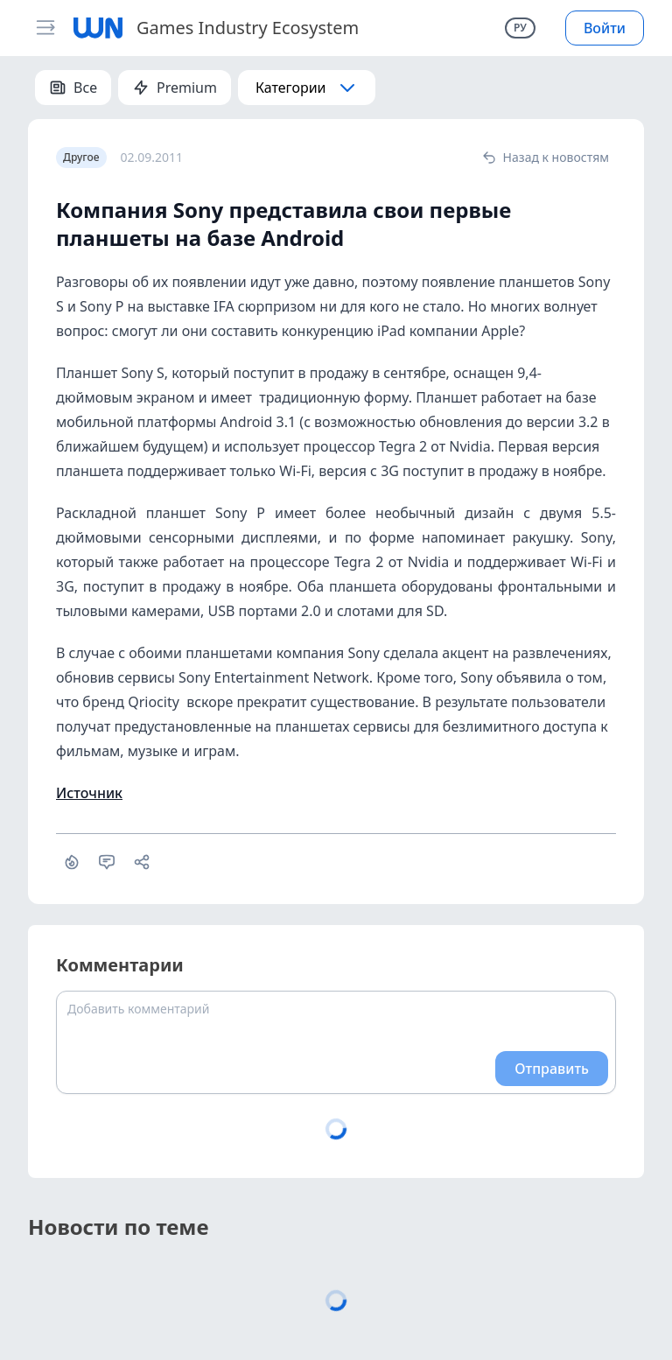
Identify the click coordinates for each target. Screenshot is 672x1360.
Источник (89, 793)
